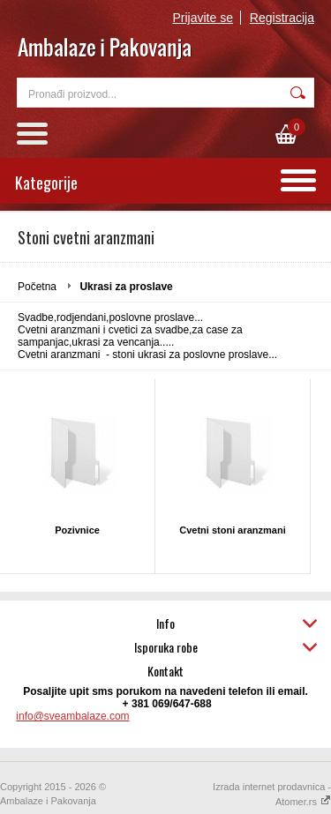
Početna (37, 286)
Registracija (282, 18)
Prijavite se (203, 18)
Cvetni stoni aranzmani (232, 530)
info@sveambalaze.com (72, 716)
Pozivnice (77, 530)
